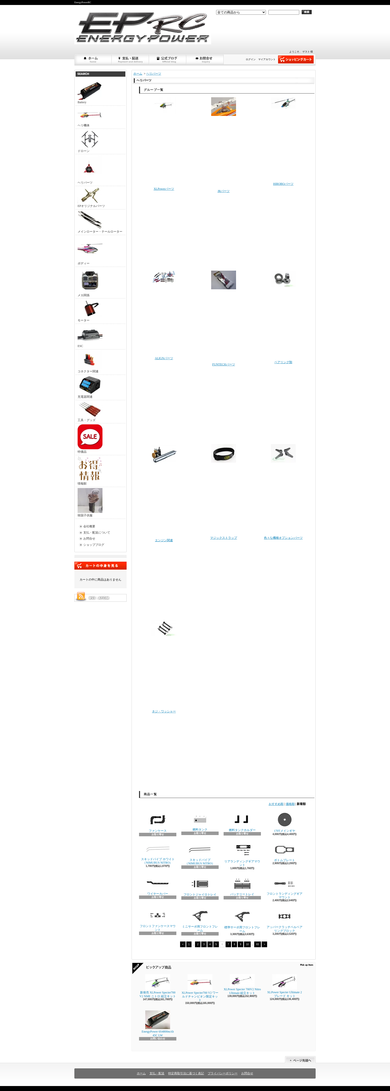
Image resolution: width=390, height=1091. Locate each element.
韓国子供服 (90, 502)
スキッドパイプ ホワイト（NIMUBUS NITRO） (158, 853)
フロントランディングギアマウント (284, 887)
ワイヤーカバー (157, 885)
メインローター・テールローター (100, 221)
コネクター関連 (90, 361)
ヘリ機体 (90, 117)
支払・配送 (156, 1073)
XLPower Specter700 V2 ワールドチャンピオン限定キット (200, 988)
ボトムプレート (284, 852)
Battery (90, 92)
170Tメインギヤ (284, 822)
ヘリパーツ (90, 169)
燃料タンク (200, 821)
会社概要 (89, 526)
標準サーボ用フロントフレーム (242, 920)
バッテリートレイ (242, 886)
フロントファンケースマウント (158, 919)
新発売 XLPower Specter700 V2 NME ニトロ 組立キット (158, 986)
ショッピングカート (296, 59)
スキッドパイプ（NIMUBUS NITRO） (200, 853)
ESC (90, 336)
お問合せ (205, 59)
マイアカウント (267, 59)
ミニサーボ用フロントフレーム (200, 920)
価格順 (290, 804)
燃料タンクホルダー (242, 821)
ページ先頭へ (300, 1059)
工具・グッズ (90, 411)
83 (257, 944)
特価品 (90, 438)
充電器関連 (90, 387)
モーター (90, 310)
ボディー (90, 250)
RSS (92, 598)
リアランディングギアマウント (242, 854)
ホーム (93, 59)
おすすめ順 (276, 804)
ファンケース (157, 822)
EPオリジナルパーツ (91, 197)
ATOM (104, 598)
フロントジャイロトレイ (200, 886)
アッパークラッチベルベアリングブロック (284, 920)
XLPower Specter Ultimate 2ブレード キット (284, 985)
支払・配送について (130, 59)
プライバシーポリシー (223, 1073)
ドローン (90, 141)
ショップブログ (168, 59)
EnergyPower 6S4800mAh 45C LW (158, 1023)
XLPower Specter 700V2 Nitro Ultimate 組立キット (242, 984)
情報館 (90, 470)
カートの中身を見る (100, 566)
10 (247, 944)
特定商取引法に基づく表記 (186, 1073)
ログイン (251, 59)
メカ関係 (90, 282)
